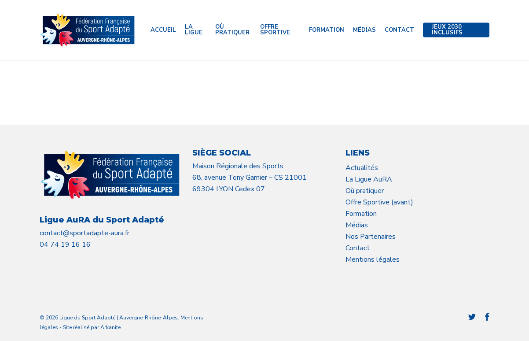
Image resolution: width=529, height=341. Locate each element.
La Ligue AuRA (368, 179)
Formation (361, 214)
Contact (357, 248)
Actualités (361, 168)
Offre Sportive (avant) (379, 202)
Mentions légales (372, 259)
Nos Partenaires (370, 237)
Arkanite (110, 327)
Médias (356, 225)
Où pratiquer (364, 191)
